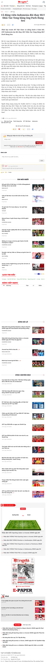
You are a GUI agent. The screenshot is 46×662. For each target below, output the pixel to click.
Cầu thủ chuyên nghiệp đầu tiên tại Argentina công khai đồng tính (16, 230)
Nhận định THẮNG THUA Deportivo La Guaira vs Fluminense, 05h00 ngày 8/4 (22, 544)
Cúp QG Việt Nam (11, 279)
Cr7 (6, 166)
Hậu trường (5, 233)
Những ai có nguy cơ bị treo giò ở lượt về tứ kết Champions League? (15, 241)
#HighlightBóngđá (17, 8)
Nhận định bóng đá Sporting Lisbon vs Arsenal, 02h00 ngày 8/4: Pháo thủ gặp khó (15, 338)
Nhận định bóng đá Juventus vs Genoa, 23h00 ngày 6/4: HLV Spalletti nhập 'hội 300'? (24, 641)
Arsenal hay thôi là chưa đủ (11, 349)
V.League (4, 279)
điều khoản (20, 146)
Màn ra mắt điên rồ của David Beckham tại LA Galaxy (15, 615)
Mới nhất (6, 6)
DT (3, 118)
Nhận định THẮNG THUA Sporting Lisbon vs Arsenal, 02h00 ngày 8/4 (23, 536)
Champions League (37, 6)
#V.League (34, 8)
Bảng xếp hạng (10, 282)
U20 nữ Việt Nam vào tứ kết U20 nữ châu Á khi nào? (15, 196)
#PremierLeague (27, 8)
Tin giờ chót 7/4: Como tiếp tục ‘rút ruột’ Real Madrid (14, 207)
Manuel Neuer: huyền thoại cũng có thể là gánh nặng (15, 219)
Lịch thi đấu (8, 274)
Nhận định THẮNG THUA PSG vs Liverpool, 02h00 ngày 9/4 (20, 552)
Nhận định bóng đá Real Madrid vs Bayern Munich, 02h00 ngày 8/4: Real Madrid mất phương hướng (16, 327)
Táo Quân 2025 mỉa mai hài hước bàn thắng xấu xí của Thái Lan (16, 447)
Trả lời (9, 172)
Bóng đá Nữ (5, 188)
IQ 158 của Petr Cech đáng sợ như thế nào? (12, 607)
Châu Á (6, 11)
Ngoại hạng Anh (32, 279)
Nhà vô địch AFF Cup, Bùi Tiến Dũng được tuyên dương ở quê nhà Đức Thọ (15, 469)
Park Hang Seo (17, 121)
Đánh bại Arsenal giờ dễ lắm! (11, 360)
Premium (13, 6)
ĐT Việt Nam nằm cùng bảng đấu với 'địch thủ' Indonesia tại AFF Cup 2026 (15, 402)
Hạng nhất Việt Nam (22, 279)
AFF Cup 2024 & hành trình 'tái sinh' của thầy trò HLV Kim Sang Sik (15, 491)
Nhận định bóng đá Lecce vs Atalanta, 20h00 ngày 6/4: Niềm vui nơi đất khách (23, 646)
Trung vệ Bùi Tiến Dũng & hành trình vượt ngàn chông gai (15, 480)
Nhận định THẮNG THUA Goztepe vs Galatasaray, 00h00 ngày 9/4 (22, 549)
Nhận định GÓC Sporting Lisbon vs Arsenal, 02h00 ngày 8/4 (21, 533)
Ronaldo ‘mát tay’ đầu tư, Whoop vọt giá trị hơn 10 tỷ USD (16, 253)
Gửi (42, 160)
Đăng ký (39, 143)
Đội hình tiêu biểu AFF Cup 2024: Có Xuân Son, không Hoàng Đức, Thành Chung (15, 458)
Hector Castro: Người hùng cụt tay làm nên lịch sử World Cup (16, 264)
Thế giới (4, 210)
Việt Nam (28, 6)
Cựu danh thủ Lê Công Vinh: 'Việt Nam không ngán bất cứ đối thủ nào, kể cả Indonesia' (16, 380)
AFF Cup (13, 11)
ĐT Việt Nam (27, 121)
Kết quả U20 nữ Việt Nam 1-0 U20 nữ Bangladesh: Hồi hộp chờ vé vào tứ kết (16, 185)
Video (3, 267)
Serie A (43, 279)
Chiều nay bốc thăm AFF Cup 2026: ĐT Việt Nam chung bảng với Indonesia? (15, 414)
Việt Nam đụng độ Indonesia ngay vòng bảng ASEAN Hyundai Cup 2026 (13, 391)
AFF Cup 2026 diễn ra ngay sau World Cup (14, 424)
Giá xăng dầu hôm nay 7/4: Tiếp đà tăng (14, 637)
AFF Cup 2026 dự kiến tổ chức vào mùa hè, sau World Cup (15, 436)
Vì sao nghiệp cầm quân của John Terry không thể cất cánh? (16, 600)
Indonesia (35, 121)
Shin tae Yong (8, 121)
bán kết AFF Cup (6, 122)
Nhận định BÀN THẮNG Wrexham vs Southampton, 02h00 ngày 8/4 (22, 540)
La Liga (38, 279)
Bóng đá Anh (21, 6)
